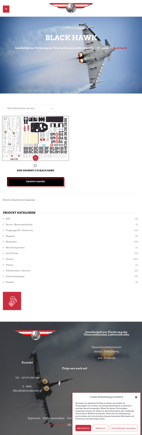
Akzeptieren (83, 428)
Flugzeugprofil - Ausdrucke (19, 229)
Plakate (9, 264)
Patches (9, 258)
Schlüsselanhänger (15, 275)
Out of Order (12, 252)
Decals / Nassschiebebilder (19, 223)
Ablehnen (100, 428)
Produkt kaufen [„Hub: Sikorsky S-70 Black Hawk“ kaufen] (35, 180)
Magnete (10, 235)
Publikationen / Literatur (18, 269)
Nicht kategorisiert (15, 246)
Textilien (10, 281)
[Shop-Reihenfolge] (29, 108)
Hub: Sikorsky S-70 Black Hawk (35, 169)
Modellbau (11, 241)
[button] (136, 397)
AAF (8, 218)
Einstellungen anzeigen (123, 428)
